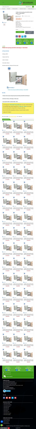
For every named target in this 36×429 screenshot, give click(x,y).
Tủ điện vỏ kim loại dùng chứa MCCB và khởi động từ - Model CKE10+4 (7, 224)
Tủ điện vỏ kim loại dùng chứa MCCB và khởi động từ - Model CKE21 (18, 132)
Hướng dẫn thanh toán (7, 372)
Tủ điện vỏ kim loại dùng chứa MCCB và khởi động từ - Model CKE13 (7, 178)
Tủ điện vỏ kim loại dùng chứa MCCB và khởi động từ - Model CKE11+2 (18, 193)
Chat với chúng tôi (8, 376)
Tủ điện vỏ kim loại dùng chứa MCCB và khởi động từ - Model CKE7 (7, 300)
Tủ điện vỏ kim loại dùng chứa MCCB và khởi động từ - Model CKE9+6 (18, 254)
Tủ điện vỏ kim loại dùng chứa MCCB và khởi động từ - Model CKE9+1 (7, 284)
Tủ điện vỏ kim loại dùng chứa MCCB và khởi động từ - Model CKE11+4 (28, 178)
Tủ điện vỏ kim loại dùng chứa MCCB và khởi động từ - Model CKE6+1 (18, 315)
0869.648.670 (26, 41)
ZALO (1, 421)
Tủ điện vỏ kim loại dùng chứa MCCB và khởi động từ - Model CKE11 (7, 208)
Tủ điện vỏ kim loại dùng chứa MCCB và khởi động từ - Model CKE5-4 (7, 360)
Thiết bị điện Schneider (6, 403)
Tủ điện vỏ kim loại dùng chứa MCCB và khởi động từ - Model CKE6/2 (7, 330)
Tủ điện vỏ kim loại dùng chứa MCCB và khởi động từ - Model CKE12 (18, 178)
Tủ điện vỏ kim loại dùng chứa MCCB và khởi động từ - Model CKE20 (28, 132)
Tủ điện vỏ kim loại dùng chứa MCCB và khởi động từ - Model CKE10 (18, 239)
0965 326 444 (11, 387)
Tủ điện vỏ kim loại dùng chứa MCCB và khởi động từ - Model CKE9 (18, 284)
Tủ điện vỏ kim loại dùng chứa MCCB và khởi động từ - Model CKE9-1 (28, 284)
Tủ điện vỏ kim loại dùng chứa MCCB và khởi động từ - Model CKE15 (18, 163)
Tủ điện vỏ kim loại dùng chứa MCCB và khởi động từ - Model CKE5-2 (18, 345)
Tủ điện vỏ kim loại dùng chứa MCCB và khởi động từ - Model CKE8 (28, 239)
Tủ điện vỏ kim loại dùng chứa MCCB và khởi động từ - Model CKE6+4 (18, 300)
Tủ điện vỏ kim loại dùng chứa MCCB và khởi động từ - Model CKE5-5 (18, 360)
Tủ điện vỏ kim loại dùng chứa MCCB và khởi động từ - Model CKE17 (28, 148)
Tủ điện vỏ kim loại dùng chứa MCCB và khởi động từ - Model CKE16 (7, 163)
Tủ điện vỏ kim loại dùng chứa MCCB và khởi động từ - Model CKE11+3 (7, 193)
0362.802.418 (33, 41)
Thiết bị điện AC (5, 410)
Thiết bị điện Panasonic (6, 406)
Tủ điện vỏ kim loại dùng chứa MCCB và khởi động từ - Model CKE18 (18, 148)
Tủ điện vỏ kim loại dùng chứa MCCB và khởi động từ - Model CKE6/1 (28, 315)
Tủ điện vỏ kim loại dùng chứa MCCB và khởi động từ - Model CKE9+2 (28, 269)
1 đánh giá (18, 14)
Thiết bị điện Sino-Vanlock (7, 413)
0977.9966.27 (19, 41)
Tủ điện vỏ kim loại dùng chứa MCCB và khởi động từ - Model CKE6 (18, 330)
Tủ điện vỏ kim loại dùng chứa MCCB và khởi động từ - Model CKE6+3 (28, 300)
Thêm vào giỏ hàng (29, 32)
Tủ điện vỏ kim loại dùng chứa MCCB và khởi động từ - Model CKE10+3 (18, 224)
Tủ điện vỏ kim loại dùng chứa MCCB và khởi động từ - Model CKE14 (28, 163)
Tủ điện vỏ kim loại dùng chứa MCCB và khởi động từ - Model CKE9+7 (7, 254)
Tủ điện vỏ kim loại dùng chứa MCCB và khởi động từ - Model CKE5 (28, 330)
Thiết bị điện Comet (6, 411)
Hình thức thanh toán (6, 419)
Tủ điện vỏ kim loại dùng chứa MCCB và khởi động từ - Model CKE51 (7, 132)
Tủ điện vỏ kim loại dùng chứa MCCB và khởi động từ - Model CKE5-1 (7, 345)
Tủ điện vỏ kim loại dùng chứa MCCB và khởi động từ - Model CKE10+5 (28, 208)
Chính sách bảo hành (6, 420)
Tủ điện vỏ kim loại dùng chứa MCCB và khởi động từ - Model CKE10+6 (18, 208)
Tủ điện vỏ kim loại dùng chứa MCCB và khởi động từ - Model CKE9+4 (7, 269)
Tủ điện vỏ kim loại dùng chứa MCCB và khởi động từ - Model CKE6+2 (7, 315)
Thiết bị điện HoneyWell (6, 414)
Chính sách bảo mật (6, 423)
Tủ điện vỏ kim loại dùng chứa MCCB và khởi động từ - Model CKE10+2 (28, 224)
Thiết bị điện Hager (6, 407)
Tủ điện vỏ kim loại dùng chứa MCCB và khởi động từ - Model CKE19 (7, 148)
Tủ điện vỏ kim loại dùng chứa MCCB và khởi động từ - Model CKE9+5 (28, 254)
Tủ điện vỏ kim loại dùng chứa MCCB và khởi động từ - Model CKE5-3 (28, 345)
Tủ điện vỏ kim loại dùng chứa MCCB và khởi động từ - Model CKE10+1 (7, 239)
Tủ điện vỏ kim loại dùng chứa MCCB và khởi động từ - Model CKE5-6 (28, 360)
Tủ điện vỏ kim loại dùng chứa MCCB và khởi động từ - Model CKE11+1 (28, 193)
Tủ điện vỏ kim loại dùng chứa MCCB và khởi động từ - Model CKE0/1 (18, 89)
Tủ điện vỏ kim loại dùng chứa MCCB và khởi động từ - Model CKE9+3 (18, 269)
